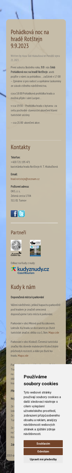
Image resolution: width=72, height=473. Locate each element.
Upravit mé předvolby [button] (43, 459)
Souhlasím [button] (43, 443)
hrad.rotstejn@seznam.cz (25, 179)
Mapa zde (54, 332)
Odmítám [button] (43, 451)
